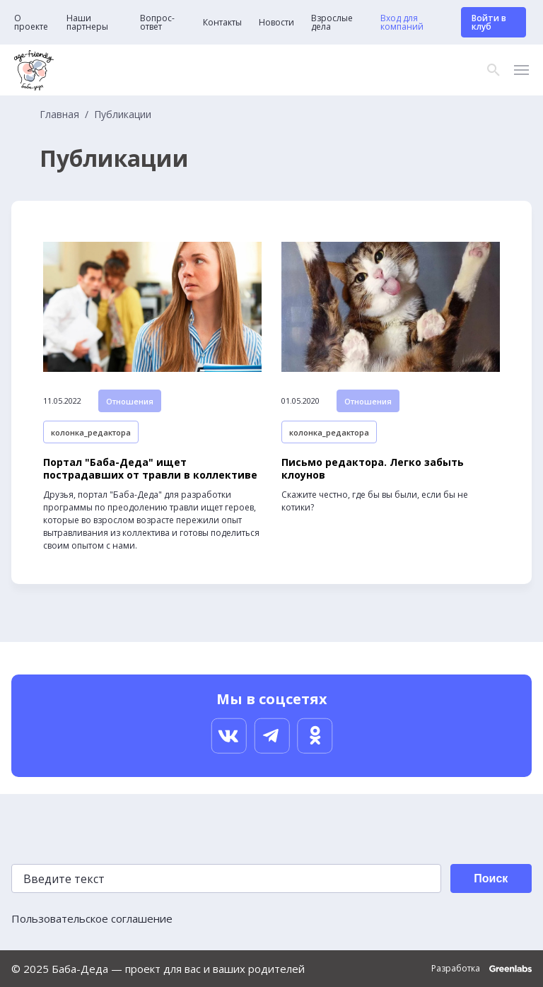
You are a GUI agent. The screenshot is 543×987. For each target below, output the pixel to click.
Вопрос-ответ (157, 22)
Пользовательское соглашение (92, 918)
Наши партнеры (87, 22)
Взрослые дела (332, 22)
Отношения (129, 401)
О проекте (31, 22)
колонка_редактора (91, 432)
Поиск (491, 878)
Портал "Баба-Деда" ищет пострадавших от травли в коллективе (150, 468)
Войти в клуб (489, 22)
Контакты (222, 22)
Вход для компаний (402, 22)
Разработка (481, 968)
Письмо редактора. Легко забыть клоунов (372, 468)
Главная (59, 114)
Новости (276, 22)
